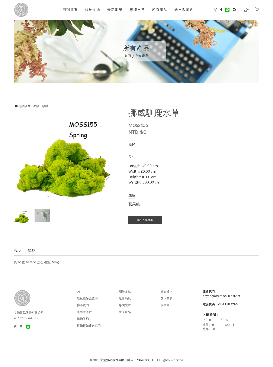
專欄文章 (137, 10)
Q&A (80, 291)
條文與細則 (184, 10)
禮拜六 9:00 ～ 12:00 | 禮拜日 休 (219, 327)
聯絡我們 (83, 305)
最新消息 (115, 10)
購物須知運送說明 (89, 326)
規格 (32, 251)
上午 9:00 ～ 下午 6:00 (217, 320)
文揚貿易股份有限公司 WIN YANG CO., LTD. (128, 360)
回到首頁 (70, 10)
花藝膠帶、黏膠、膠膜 (33, 106)
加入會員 (167, 298)
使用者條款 (84, 312)
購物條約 (83, 319)
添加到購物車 (145, 219)
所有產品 (159, 10)
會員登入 (167, 291)
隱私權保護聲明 (87, 298)
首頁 (128, 56)
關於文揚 (92, 10)
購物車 (165, 305)
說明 (18, 251)
